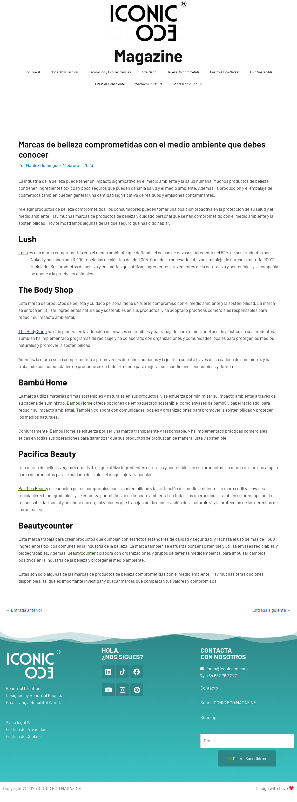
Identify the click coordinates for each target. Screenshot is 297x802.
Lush (23, 252)
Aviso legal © (18, 722)
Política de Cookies (24, 736)
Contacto (209, 687)
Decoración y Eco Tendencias (110, 72)
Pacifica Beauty (33, 488)
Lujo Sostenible (261, 72)
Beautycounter (82, 552)
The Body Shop (32, 331)
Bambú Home (79, 402)
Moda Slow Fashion (64, 72)
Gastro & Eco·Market (225, 72)
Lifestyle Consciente (110, 84)
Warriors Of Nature (149, 84)
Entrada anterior (24, 610)
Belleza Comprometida (183, 72)
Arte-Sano (148, 72)
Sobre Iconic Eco (187, 84)
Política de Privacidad (26, 729)
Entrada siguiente (271, 610)
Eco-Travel (32, 72)
